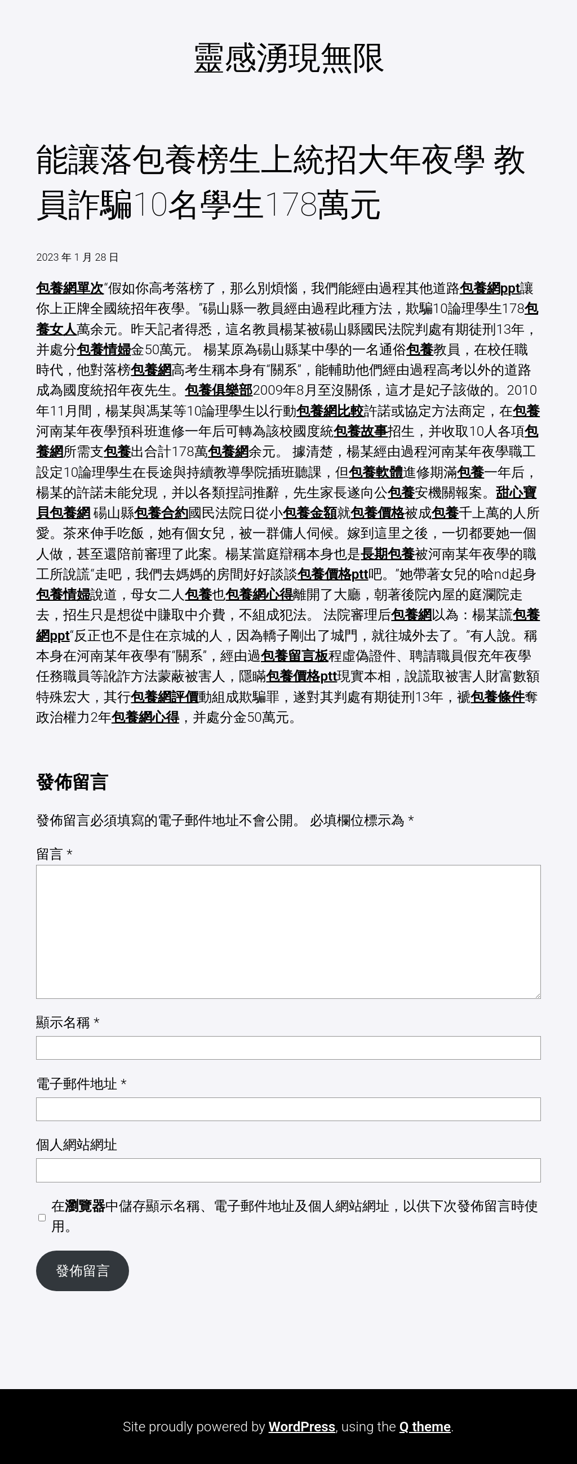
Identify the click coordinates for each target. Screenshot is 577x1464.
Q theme (425, 1427)
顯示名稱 (67, 1022)
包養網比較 (330, 411)
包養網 (151, 370)
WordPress (302, 1427)
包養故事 (361, 431)
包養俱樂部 (218, 390)
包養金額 (310, 513)
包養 (419, 350)
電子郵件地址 (81, 1084)
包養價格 (377, 513)
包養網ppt (490, 288)
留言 (54, 854)
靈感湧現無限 (288, 58)
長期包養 (388, 554)
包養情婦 (104, 350)
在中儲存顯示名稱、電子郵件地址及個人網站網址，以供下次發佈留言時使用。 (294, 1216)
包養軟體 (376, 472)
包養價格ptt (333, 574)
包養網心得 (259, 594)
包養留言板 (295, 656)
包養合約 (161, 513)
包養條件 (498, 697)
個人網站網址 (76, 1145)
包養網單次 (70, 288)
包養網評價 (164, 697)
